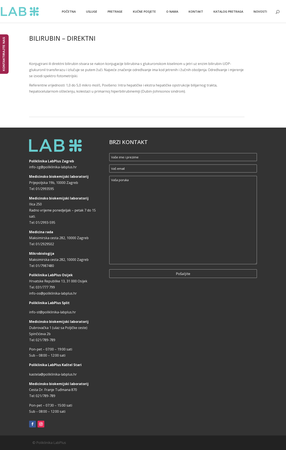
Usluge (91, 11)
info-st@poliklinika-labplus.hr (52, 312)
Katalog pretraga (228, 11)
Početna (69, 11)
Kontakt (196, 11)
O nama (172, 11)
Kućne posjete (144, 11)
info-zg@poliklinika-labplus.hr (53, 167)
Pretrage (115, 11)
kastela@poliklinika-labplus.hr (53, 374)
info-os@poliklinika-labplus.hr (53, 293)
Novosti (260, 11)
